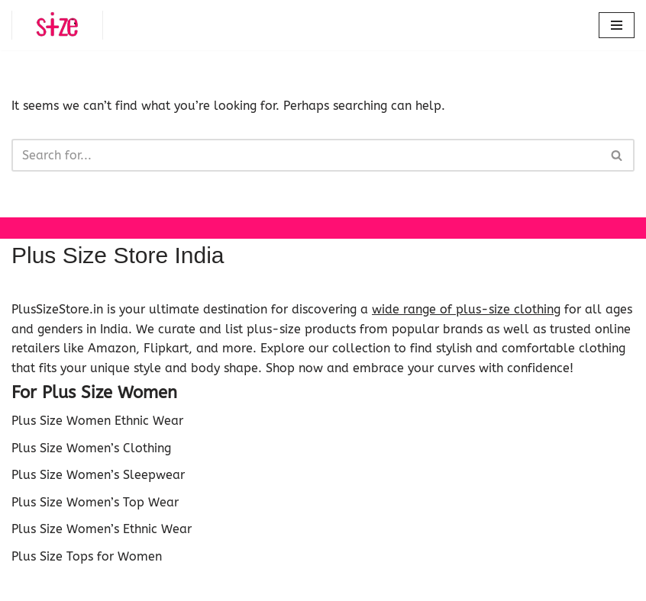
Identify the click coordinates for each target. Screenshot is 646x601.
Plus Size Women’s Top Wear (95, 502)
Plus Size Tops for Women (86, 556)
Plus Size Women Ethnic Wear (97, 420)
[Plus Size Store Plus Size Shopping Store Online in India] (57, 25)
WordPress (379, 585)
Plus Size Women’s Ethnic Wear (101, 529)
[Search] (305, 155)
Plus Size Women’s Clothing (91, 448)
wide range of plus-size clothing (466, 309)
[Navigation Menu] (617, 25)
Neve (251, 585)
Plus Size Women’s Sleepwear (98, 475)
